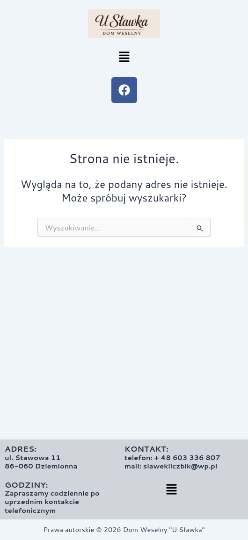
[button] (124, 57)
